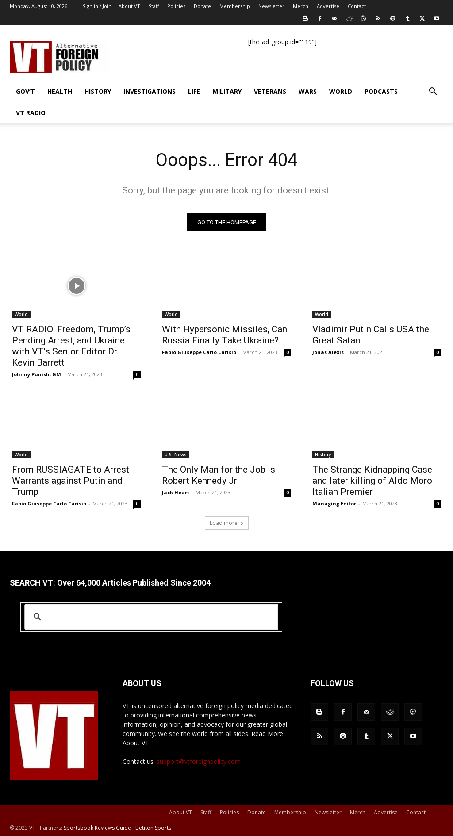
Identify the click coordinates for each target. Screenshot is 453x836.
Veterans (270, 91)
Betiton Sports (153, 828)
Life (194, 91)
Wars (308, 91)
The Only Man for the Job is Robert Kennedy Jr (218, 475)
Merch (300, 6)
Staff (154, 6)
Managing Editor (334, 503)
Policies (176, 6)
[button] (432, 92)
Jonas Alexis (328, 352)
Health (59, 91)
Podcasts (381, 91)
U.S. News (176, 454)
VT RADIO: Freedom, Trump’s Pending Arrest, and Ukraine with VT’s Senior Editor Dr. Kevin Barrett (71, 346)
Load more (227, 523)
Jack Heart (175, 492)
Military (227, 91)
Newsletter (271, 6)
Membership (234, 6)
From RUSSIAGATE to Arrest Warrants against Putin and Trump (70, 480)
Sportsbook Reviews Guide (97, 828)
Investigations (149, 91)
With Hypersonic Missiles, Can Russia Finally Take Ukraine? (224, 335)
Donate (202, 6)
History (97, 91)
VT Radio (31, 112)
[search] (150, 617)
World (340, 91)
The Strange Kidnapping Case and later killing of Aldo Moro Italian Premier (372, 480)
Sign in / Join (97, 6)
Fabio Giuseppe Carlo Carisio (199, 352)
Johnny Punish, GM (36, 374)
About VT (129, 6)
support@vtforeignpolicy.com (199, 761)
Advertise (328, 6)
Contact (357, 6)
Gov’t (25, 91)
